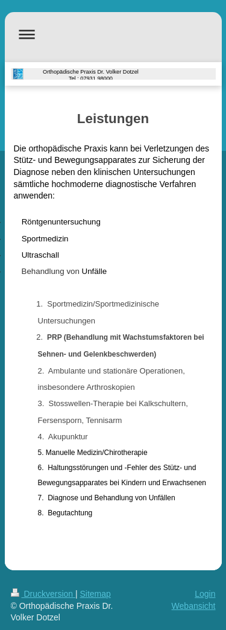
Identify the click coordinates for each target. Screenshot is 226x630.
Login (205, 594)
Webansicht (194, 606)
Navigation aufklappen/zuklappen (113, 34)
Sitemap (95, 594)
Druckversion (43, 594)
